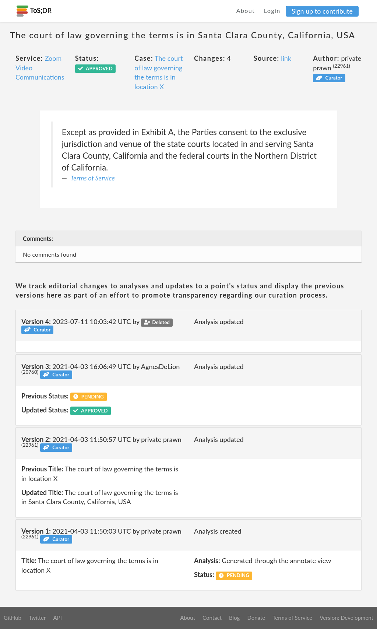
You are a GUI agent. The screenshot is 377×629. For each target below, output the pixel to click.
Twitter (37, 617)
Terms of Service (92, 178)
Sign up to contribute (322, 11)
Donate (256, 617)
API (57, 617)
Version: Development (346, 617)
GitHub (12, 617)
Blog (234, 617)
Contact (212, 617)
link (286, 58)
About (245, 10)
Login (272, 10)
